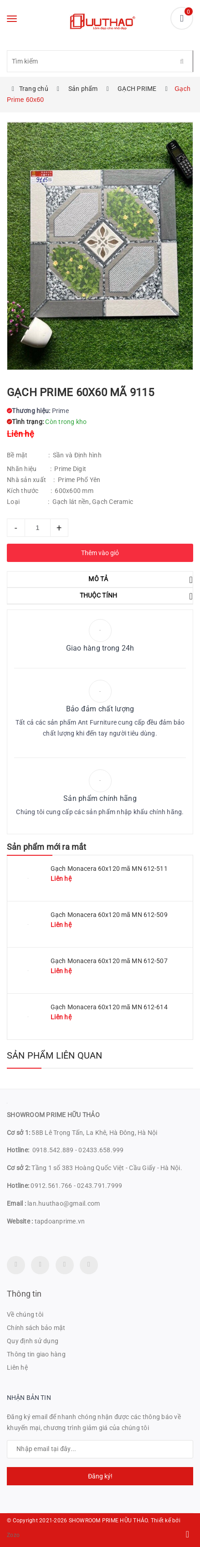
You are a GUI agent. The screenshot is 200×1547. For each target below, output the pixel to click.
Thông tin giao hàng (36, 1354)
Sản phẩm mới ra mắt (46, 847)
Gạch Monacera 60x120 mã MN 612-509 (109, 914)
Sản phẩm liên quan (55, 1055)
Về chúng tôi (25, 1314)
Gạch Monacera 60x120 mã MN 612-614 (109, 1007)
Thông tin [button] (24, 1293)
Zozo (13, 1535)
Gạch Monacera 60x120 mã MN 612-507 (109, 960)
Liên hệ (17, 1367)
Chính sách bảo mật (36, 1327)
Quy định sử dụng (32, 1341)
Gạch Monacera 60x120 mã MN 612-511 (109, 868)
